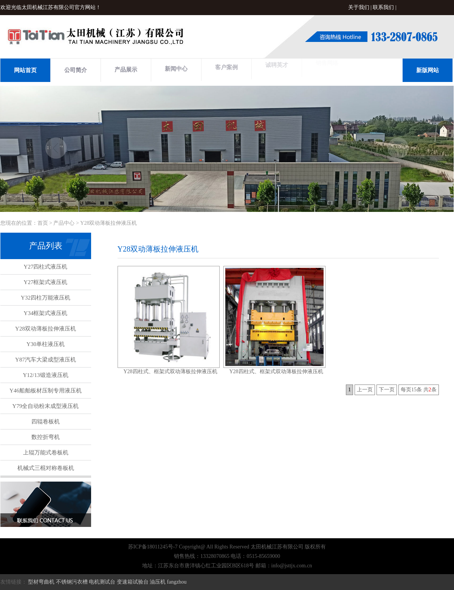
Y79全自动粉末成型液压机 (45, 406)
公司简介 (75, 69)
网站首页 (25, 70)
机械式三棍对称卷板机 (45, 468)
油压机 (158, 582)
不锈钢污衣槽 (72, 582)
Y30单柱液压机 (45, 344)
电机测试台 (102, 582)
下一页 (387, 389)
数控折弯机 (45, 437)
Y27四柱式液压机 (46, 267)
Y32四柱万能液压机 (45, 298)
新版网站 (427, 70)
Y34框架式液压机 (46, 313)
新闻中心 (176, 68)
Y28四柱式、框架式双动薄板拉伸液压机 (170, 371)
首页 (42, 223)
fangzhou (177, 582)
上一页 (365, 389)
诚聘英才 (276, 63)
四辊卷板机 (45, 422)
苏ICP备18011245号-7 (153, 547)
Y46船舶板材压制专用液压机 (45, 391)
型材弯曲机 (41, 582)
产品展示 (126, 69)
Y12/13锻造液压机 (45, 375)
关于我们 (358, 7)
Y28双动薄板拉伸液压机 (45, 329)
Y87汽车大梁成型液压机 (45, 360)
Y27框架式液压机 (46, 282)
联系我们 (383, 7)
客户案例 (226, 65)
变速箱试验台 (133, 582)
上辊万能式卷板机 (45, 452)
